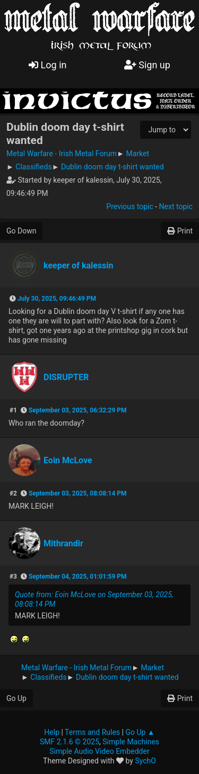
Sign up (147, 64)
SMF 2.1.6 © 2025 (69, 741)
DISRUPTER (66, 377)
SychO (145, 761)
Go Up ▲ (139, 732)
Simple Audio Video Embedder (99, 751)
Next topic (176, 206)
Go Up (16, 698)
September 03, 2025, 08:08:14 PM (78, 493)
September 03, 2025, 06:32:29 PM (78, 410)
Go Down (21, 231)
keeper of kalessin (79, 265)
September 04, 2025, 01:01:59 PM (78, 576)
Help (51, 732)
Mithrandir (63, 543)
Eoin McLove (68, 460)
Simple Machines (130, 741)
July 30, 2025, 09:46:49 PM (57, 298)
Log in (47, 64)
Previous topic (129, 206)
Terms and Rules (92, 732)
